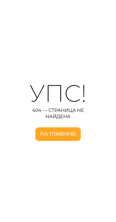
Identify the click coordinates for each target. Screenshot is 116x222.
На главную (58, 134)
